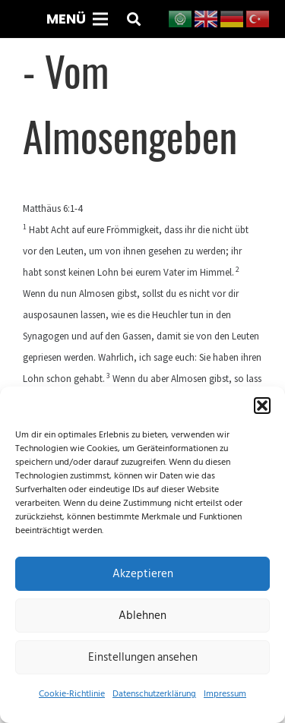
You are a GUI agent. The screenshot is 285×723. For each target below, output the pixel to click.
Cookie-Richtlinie (72, 694)
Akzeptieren (142, 573)
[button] (262, 405)
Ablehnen (142, 615)
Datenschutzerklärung (154, 694)
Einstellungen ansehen (143, 657)
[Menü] (77, 19)
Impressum (225, 694)
